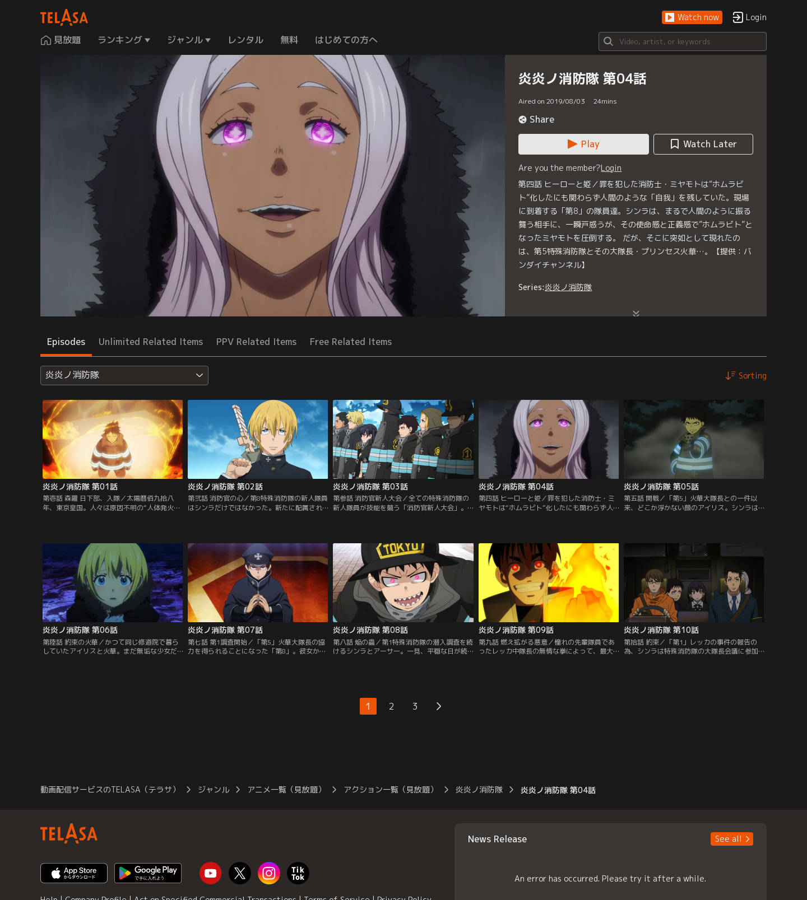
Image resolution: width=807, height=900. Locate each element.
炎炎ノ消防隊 (568, 287)
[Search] (683, 41)
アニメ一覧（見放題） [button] (286, 789)
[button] (692, 18)
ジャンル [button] (213, 789)
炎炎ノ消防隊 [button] (479, 789)
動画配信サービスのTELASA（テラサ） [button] (110, 789)
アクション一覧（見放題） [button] (391, 789)
